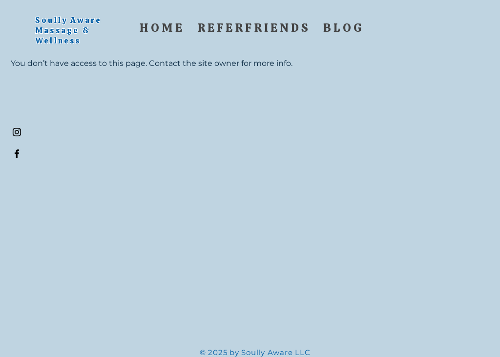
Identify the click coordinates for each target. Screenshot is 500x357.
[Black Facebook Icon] (16, 153)
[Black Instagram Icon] (16, 132)
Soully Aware (70, 20)
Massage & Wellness (62, 35)
